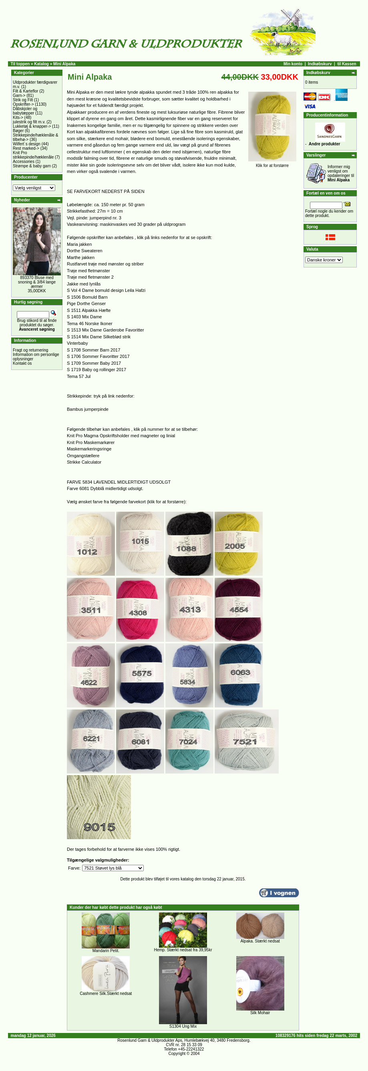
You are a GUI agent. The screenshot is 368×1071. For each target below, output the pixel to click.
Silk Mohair (260, 1013)
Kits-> (18, 117)
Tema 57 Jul (78, 376)
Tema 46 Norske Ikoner (90, 323)
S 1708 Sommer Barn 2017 (93, 350)
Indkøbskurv (320, 64)
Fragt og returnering (30, 350)
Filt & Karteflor (25, 91)
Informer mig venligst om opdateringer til (341, 173)
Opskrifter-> (23, 104)
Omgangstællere (83, 455)
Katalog (41, 64)
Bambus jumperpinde (88, 409)
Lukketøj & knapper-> (32, 126)
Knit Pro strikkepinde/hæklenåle (33, 155)
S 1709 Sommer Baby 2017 (94, 363)
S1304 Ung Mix (183, 1026)
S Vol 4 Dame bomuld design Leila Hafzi (106, 290)
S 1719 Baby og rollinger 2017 (96, 369)
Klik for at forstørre (272, 164)
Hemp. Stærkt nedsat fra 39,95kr (183, 950)
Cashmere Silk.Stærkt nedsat (106, 993)
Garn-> (19, 95)
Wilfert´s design (26, 144)
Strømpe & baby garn (32, 166)
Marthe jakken (81, 257)
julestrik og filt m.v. (29, 122)
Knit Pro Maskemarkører (91, 442)
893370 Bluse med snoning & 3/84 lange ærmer (37, 282)
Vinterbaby (77, 343)
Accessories (23, 161)
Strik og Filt (23, 100)
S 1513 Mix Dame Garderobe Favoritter (105, 330)
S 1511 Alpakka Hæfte (89, 310)
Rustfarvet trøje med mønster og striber (105, 263)
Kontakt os (22, 363)
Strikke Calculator (84, 462)
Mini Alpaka (64, 64)
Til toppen (20, 64)
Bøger (18, 131)
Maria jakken (79, 244)
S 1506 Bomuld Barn (87, 297)
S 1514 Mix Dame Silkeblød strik (99, 336)
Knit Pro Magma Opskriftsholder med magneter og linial (121, 435)
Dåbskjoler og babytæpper (25, 110)
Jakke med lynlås (84, 283)
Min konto (293, 64)
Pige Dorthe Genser (86, 303)
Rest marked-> (26, 148)
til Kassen (346, 64)
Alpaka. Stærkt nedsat (260, 941)
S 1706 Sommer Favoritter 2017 (98, 356)
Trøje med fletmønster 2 (90, 277)
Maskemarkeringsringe (89, 448)
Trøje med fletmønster (88, 270)
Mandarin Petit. (106, 950)
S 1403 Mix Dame (84, 316)
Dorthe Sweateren (85, 250)
